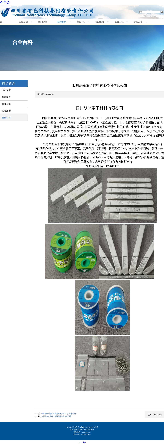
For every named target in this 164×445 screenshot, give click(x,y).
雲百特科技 (90, 430)
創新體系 (6, 97)
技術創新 (61, 22)
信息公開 (100, 22)
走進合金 (23, 22)
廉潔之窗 (138, 22)
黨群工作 (119, 22)
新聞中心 (42, 22)
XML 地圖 (82, 442)
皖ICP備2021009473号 (78, 430)
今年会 (5, 2)
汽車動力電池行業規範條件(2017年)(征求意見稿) (58, 414)
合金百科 (6, 117)
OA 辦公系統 (86, 434)
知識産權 (6, 111)
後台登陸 (77, 434)
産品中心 (81, 22)
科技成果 (6, 104)
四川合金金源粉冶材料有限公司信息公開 (56, 416)
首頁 (2, 22)
